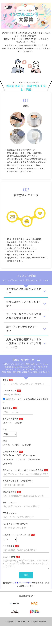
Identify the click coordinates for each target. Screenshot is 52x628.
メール (7, 423)
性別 (5, 441)
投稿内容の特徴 (9, 492)
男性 (6, 445)
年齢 (5, 429)
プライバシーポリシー (22, 585)
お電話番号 (7, 408)
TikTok (20, 459)
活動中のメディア (10, 452)
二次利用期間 (8, 546)
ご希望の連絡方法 (10, 419)
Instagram (29, 455)
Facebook (34, 459)
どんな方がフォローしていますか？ (18, 481)
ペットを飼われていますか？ (15, 524)
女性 (15, 445)
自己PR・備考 (9, 557)
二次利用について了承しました (16, 535)
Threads (8, 459)
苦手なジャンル (9, 513)
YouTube (8, 455)
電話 (18, 423)
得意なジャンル (9, 502)
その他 (26, 445)
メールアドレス (9, 390)
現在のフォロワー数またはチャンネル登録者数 (23, 470)
